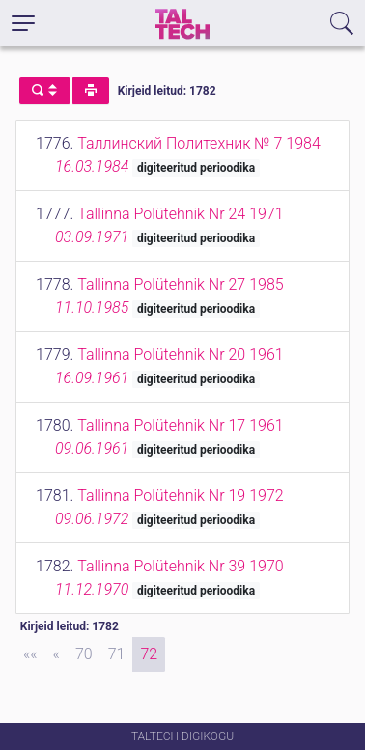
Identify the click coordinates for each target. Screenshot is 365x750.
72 (148, 654)
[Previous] (56, 654)
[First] (30, 654)
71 (117, 654)
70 (84, 654)
